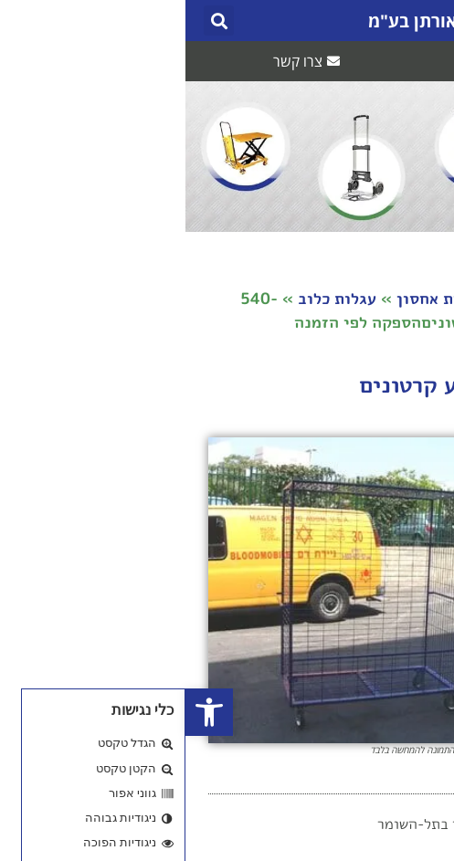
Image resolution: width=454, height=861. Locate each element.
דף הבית (402, 298)
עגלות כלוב (151, 298)
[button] (415, 20)
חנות (337, 298)
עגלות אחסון (255, 298)
